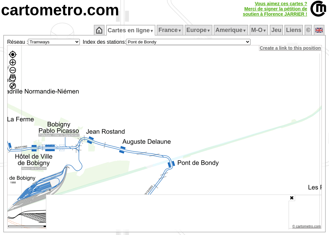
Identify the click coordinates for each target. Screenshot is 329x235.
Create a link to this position (290, 48)
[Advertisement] (167, 212)
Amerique (231, 30)
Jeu (277, 30)
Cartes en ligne (131, 30)
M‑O (259, 30)
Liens (294, 30)
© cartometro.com (307, 227)
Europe (199, 30)
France (170, 30)
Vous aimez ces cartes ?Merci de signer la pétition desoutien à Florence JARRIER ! (275, 9)
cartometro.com (60, 10)
